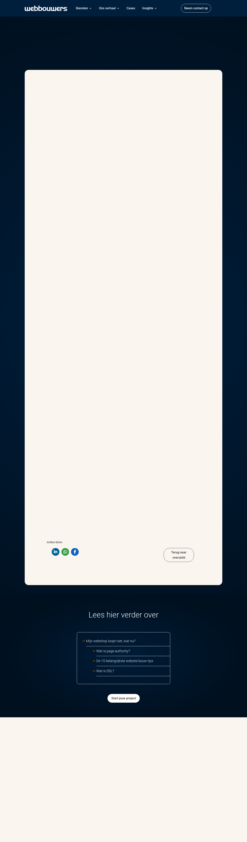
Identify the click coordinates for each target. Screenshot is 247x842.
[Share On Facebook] (75, 397)
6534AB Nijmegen (203, 804)
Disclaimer (130, 832)
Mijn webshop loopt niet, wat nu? (121, 486)
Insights (147, 8)
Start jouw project (123, 543)
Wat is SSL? (105, 516)
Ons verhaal (107, 8)
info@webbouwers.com (206, 777)
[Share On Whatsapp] (65, 397)
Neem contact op (196, 8)
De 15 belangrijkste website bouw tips (124, 506)
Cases (131, 8)
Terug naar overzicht (178, 400)
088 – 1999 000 (202, 788)
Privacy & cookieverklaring (106, 832)
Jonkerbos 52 (200, 797)
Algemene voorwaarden (72, 832)
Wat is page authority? (113, 496)
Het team (136, 800)
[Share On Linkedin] (55, 397)
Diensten (82, 8)
